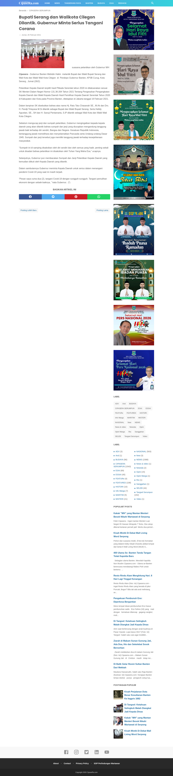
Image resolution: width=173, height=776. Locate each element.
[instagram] (76, 754)
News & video (120, 427)
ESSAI (148, 408)
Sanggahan (139, 432)
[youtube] (106, 754)
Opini (141, 427)
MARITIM (131, 418)
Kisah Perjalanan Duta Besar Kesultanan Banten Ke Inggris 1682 (137, 695)
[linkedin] (96, 754)
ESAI (140, 408)
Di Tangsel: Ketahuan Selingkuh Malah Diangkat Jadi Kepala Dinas (137, 708)
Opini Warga (120, 432)
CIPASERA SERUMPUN (124, 408)
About (56, 763)
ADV (117, 404)
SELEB (118, 436)
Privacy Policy (82, 763)
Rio (130, 432)
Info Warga (119, 418)
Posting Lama (102, 210)
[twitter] (53, 197)
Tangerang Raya (72, 3)
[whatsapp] (98, 197)
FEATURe (119, 413)
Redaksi (122, 3)
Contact (67, 763)
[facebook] (30, 197)
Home (47, 3)
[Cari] (152, 3)
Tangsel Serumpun (131, 436)
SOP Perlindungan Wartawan (107, 763)
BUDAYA (132, 404)
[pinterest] (76, 197)
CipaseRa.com (92, 772)
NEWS (137, 422)
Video (145, 436)
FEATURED (131, 413)
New (129, 422)
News (57, 3)
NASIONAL (119, 422)
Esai (112, 3)
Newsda (132, 427)
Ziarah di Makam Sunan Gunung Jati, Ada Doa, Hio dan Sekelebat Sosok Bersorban (133, 644)
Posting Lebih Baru (28, 210)
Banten (89, 3)
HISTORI (143, 413)
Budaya (101, 3)
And (124, 404)
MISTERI (142, 418)
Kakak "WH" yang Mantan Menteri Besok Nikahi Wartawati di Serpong (137, 721)
